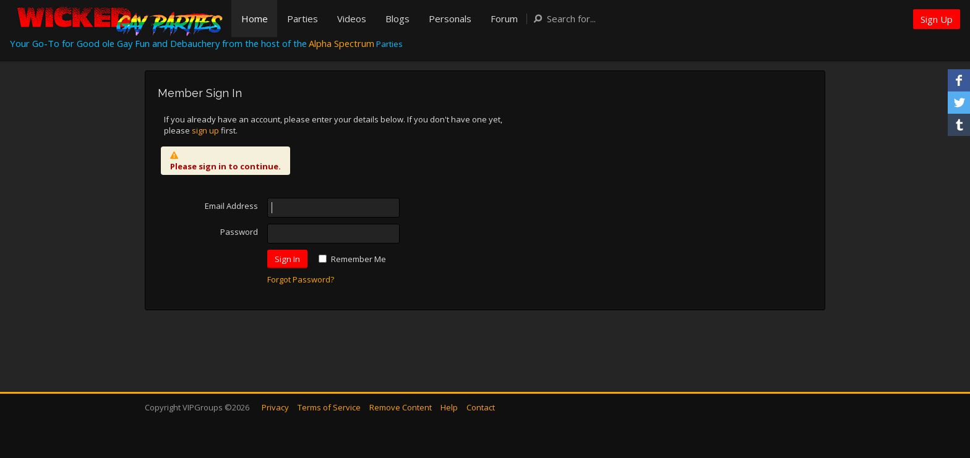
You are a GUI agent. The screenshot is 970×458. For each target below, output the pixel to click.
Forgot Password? (300, 279)
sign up (205, 130)
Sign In (287, 259)
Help (449, 407)
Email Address (231, 205)
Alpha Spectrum (341, 43)
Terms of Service (329, 407)
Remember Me (358, 259)
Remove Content (400, 407)
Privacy (275, 407)
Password (239, 231)
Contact (480, 407)
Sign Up (937, 19)
